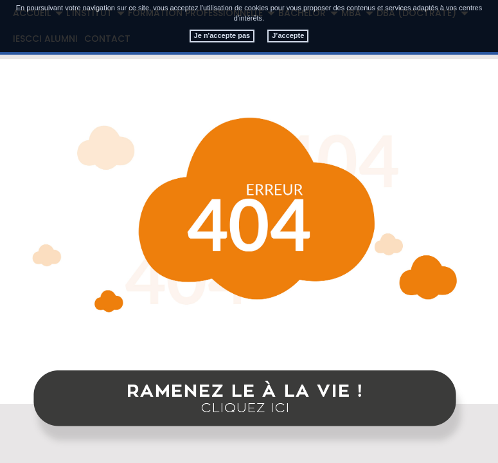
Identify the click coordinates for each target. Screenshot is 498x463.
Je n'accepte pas (222, 35)
